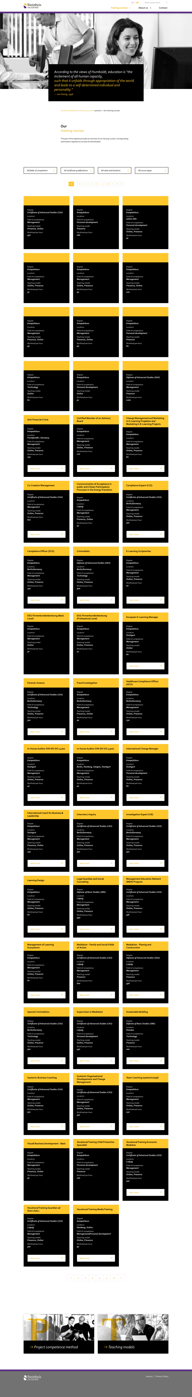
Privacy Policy (162, 1376)
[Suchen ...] (154, 2)
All (71, 184)
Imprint (149, 1376)
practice (98, 110)
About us (143, 8)
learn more (35, 468)
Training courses (119, 8)
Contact (163, 8)
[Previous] (71, 1277)
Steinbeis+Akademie (69, 110)
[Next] (121, 1277)
